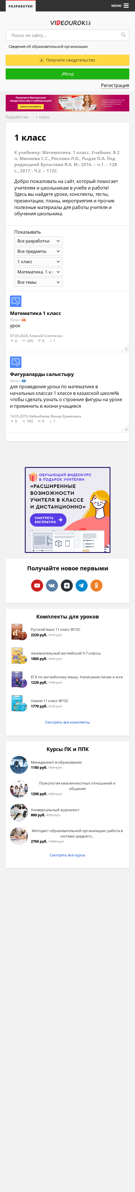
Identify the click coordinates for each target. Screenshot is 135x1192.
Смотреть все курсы (67, 855)
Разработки (21, 6)
